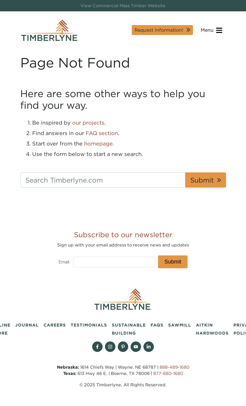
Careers (55, 325)
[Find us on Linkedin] (148, 346)
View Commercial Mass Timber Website (123, 5)
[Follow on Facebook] (97, 346)
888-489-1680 (174, 367)
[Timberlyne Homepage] (50, 30)
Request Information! (158, 30)
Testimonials (89, 325)
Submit (202, 180)
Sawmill (179, 325)
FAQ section (102, 133)
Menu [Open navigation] (211, 30)
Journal (27, 325)
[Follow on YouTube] (136, 346)
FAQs (157, 325)
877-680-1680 (168, 373)
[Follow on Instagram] (110, 346)
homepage (98, 143)
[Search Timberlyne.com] (102, 180)
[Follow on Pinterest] (123, 346)
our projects (88, 122)
